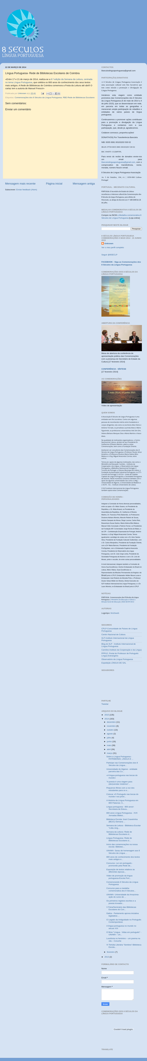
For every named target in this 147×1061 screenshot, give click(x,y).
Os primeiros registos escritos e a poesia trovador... (121, 902)
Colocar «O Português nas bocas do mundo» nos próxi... (122, 795)
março (110, 753)
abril (109, 749)
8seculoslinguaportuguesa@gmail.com (118, 162)
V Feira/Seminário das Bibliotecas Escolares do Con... (121, 908)
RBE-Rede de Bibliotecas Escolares (79, 97)
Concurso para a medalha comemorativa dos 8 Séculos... (121, 889)
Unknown (108, 243)
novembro (111, 726)
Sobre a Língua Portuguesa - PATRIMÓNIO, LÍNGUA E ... (119, 757)
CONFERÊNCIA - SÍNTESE (113, 369)
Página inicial (54, 183)
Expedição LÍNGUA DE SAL (113, 663)
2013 (107, 957)
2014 (107, 719)
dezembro (111, 722)
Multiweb (115, 613)
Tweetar (104, 704)
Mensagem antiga (84, 183)
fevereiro (111, 952)
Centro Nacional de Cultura (113, 634)
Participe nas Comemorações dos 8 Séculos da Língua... (122, 764)
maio (109, 745)
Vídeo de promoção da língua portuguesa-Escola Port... (119, 877)
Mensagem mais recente (20, 183)
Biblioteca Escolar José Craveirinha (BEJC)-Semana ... (122, 820)
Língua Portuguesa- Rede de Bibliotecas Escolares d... (119, 839)
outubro (110, 730)
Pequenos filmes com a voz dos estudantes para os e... (120, 789)
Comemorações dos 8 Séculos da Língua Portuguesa (38, 97)
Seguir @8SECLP (109, 255)
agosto (110, 734)
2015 (107, 715)
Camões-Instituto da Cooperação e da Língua (121, 650)
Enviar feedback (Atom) (26, 189)
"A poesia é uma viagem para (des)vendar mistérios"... (119, 783)
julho (109, 738)
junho (109, 741)
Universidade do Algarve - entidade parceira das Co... (121, 770)
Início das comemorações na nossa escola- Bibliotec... (122, 845)
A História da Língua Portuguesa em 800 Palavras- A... (122, 801)
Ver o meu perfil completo (112, 247)
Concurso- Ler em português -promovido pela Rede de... (119, 864)
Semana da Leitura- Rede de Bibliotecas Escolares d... (119, 833)
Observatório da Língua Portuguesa (117, 659)
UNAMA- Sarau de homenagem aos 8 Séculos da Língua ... (123, 851)
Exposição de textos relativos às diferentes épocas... (120, 870)
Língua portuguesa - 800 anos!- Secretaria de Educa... (120, 808)
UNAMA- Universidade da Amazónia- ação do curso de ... (122, 895)
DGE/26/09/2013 (127, 602)
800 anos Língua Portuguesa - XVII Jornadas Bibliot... (121, 814)
